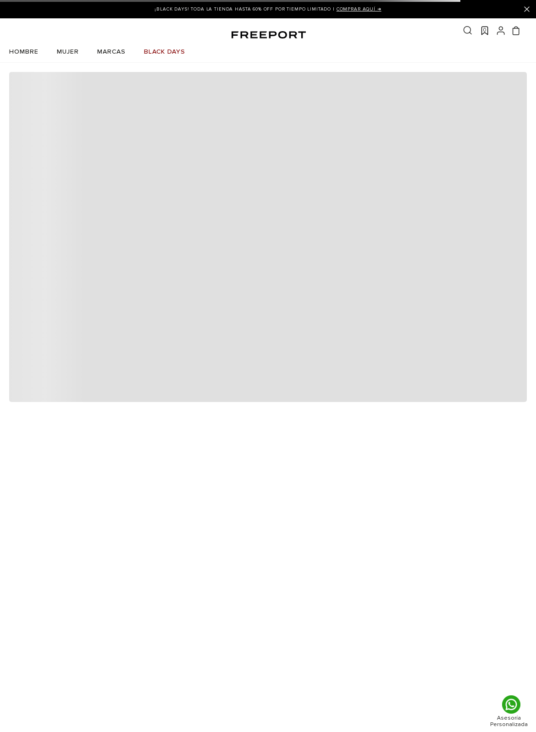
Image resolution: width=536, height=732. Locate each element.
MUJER (68, 51)
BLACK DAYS (164, 51)
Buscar (468, 30)
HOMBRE (24, 51)
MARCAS (111, 51)
